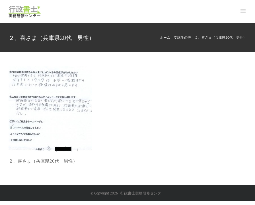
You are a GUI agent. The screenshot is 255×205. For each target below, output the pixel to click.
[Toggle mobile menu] (243, 11)
